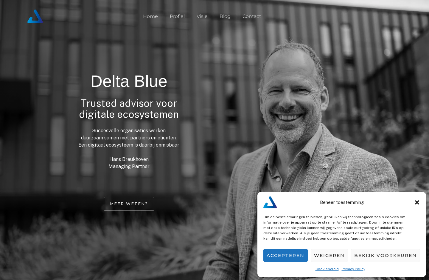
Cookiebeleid (327, 269)
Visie (202, 16)
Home (150, 16)
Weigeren (329, 255)
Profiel (177, 16)
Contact (252, 16)
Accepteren (285, 255)
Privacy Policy (353, 269)
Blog (225, 16)
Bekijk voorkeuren (385, 255)
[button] (417, 202)
